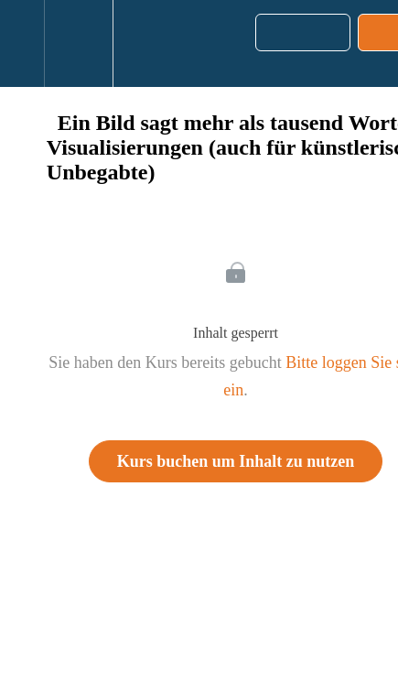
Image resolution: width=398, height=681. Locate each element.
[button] (22, 43)
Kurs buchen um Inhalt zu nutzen (236, 461)
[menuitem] (78, 43)
